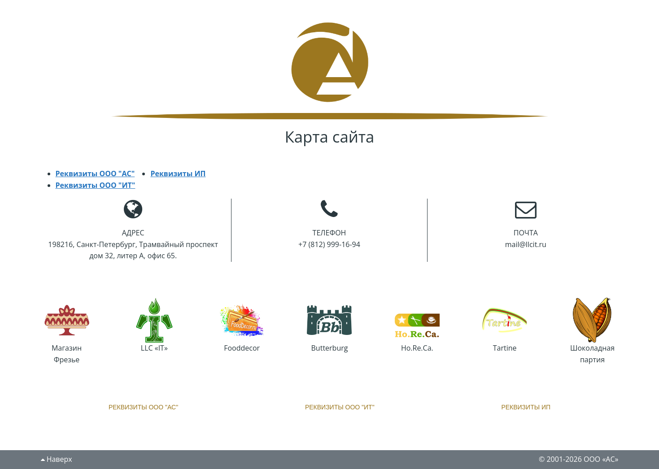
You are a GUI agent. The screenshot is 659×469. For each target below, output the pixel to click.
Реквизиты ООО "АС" (95, 173)
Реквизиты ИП (177, 173)
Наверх (56, 459)
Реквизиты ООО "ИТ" (95, 185)
